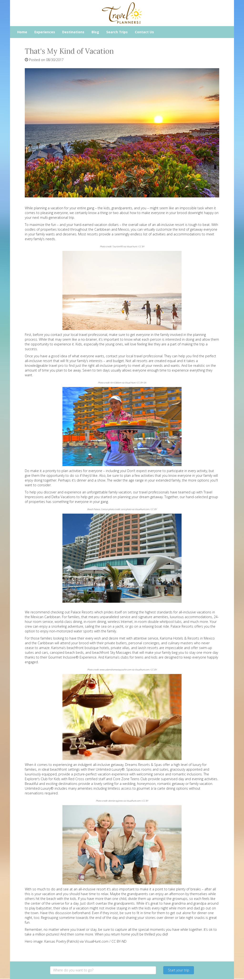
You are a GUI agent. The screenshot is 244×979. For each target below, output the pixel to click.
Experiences (44, 32)
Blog (95, 32)
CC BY (141, 246)
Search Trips (117, 32)
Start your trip (178, 970)
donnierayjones (115, 800)
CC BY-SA (141, 382)
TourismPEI (117, 246)
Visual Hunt (130, 382)
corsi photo (126, 509)
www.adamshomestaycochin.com (115, 669)
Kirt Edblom (115, 382)
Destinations (73, 32)
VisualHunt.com (96, 941)
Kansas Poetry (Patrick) (61, 941)
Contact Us (144, 32)
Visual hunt (132, 246)
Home (22, 32)
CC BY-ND (119, 941)
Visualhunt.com (142, 509)
